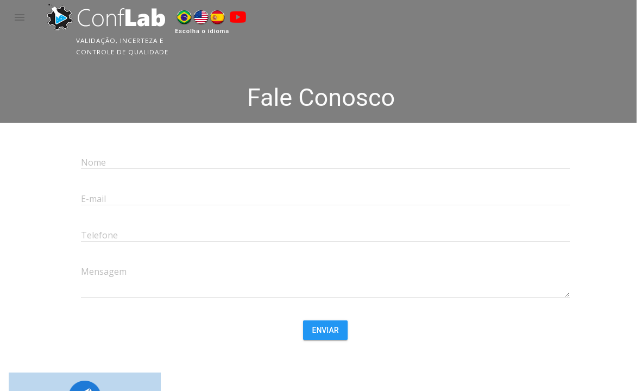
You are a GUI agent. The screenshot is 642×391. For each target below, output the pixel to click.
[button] (20, 17)
